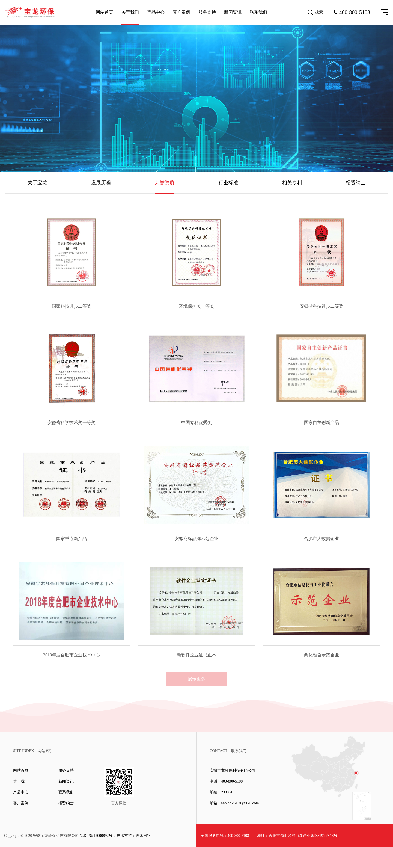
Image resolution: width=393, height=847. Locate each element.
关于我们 (130, 12)
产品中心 (156, 12)
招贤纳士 (355, 182)
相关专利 (292, 182)
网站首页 (104, 12)
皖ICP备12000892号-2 (97, 836)
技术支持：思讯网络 (134, 836)
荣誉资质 (164, 182)
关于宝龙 (37, 182)
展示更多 (196, 679)
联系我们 (258, 12)
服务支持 (207, 12)
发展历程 (101, 182)
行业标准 (228, 182)
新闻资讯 (233, 12)
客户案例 (181, 12)
